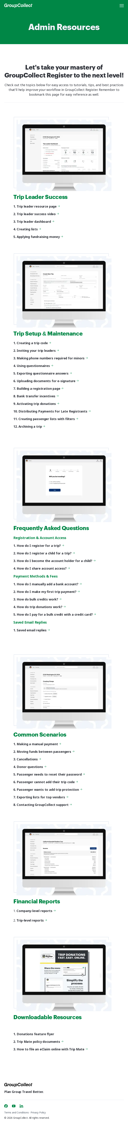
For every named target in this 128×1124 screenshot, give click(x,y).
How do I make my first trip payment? (48, 592)
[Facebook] (6, 1106)
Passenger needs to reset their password (50, 774)
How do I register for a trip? (40, 545)
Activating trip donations (37, 404)
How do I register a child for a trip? (45, 553)
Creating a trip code (33, 343)
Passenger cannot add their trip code (47, 782)
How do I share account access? (43, 568)
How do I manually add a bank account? (48, 584)
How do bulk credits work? (38, 599)
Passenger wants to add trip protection (49, 789)
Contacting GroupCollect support (44, 805)
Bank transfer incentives (37, 396)
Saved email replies (33, 630)
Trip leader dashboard (35, 221)
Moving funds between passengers (45, 751)
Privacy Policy (38, 1112)
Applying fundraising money (39, 237)
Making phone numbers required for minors (52, 358)
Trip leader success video (37, 214)
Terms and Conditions (16, 1112)
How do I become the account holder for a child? (56, 561)
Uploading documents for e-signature (47, 381)
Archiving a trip (31, 426)
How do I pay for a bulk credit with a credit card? (56, 614)
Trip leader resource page (38, 206)
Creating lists (28, 229)
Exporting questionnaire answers (44, 373)
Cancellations (28, 759)
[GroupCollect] (18, 6)
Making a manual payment (38, 744)
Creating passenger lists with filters (48, 419)
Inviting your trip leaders (37, 350)
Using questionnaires (34, 366)
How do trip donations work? (40, 607)
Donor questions (31, 767)
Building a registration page (39, 388)
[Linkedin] (21, 1106)
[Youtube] (13, 1106)
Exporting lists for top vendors (42, 797)
